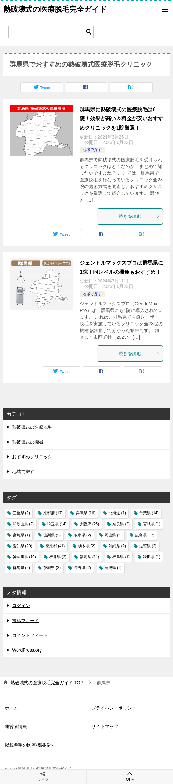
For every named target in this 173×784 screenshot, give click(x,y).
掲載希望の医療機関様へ (29, 745)
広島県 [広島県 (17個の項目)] (145, 535)
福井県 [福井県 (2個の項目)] (58, 557)
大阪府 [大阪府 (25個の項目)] (89, 524)
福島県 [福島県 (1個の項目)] (121, 557)
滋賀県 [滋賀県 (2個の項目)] (147, 546)
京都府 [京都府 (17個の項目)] (53, 513)
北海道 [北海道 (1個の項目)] (117, 513)
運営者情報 (16, 726)
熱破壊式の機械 (27, 442)
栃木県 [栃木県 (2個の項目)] (86, 546)
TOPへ (129, 776)
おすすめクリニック (32, 456)
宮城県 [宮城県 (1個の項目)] (151, 524)
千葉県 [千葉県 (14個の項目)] (149, 513)
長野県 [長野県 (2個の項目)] (82, 568)
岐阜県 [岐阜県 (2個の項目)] (82, 535)
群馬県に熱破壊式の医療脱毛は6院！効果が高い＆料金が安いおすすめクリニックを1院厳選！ (121, 119)
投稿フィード (25, 620)
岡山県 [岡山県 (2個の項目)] (113, 535)
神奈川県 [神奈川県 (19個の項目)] (24, 557)
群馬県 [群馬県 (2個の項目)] (21, 568)
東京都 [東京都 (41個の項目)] (55, 546)
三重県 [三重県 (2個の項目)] (21, 513)
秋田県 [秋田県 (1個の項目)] (151, 557)
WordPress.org (27, 650)
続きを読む (139, 216)
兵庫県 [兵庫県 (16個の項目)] (85, 513)
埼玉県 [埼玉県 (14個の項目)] (57, 524)
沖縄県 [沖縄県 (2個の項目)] (117, 546)
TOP (47, 682)
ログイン (21, 605)
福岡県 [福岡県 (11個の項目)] (89, 557)
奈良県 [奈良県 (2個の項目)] (121, 524)
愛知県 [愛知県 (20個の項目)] (22, 546)
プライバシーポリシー (113, 707)
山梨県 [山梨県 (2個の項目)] (52, 535)
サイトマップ (104, 726)
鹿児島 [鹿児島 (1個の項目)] (113, 568)
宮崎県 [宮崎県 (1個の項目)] (21, 535)
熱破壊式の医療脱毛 (32, 427)
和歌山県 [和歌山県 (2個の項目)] (23, 524)
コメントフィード (30, 635)
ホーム (11, 707)
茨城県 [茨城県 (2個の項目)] (52, 568)
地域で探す (92, 149)
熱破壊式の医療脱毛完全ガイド (55, 9)
